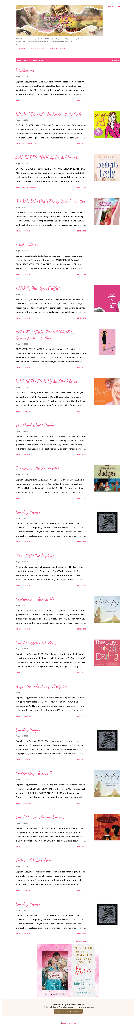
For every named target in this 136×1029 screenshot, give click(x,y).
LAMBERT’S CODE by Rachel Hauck (47, 157)
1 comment (27, 231)
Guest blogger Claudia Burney (40, 817)
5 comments (27, 542)
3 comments (27, 274)
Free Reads (19, 48)
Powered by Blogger (68, 1023)
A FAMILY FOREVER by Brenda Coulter (50, 201)
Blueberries (25, 70)
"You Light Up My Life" (35, 555)
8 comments (27, 629)
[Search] (110, 6)
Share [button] (18, 100)
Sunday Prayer (28, 512)
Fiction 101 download (33, 860)
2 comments (27, 368)
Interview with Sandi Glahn (39, 468)
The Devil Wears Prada (35, 425)
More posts (81, 941)
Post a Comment (29, 144)
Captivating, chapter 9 (34, 773)
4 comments (27, 318)
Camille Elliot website (56, 48)
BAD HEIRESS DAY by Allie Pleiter (46, 381)
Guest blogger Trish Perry (36, 642)
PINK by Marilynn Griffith (38, 288)
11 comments (27, 803)
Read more (81, 100)
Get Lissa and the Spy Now (68, 1011)
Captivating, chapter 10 (35, 599)
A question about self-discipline (41, 686)
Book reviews (26, 244)
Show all (115, 60)
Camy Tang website (36, 48)
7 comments (27, 455)
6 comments (27, 759)
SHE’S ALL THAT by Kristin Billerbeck (48, 114)
